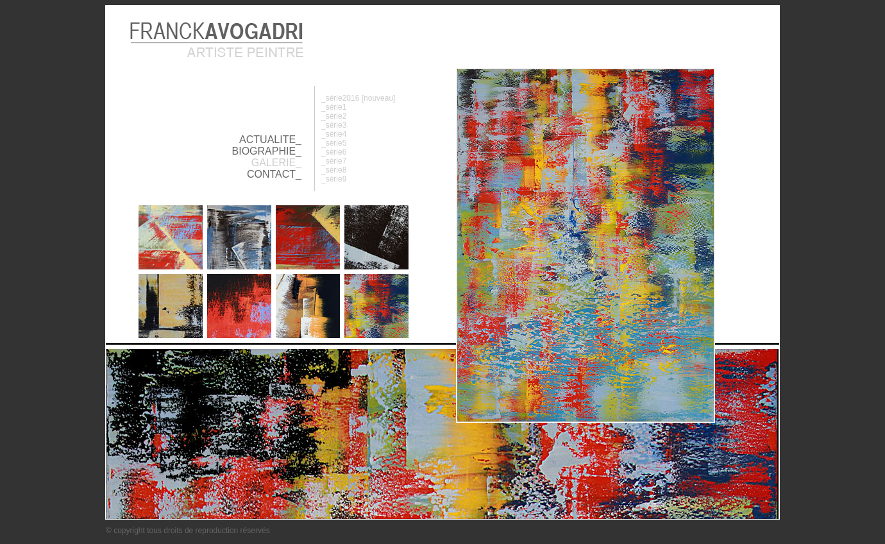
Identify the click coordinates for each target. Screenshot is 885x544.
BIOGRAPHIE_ (266, 151)
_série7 (333, 161)
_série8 (333, 170)
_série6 (333, 152)
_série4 (333, 134)
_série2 (333, 116)
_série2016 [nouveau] (358, 98)
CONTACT (271, 174)
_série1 (333, 107)
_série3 (333, 125)
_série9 (333, 178)
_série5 (333, 143)
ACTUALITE (267, 139)
